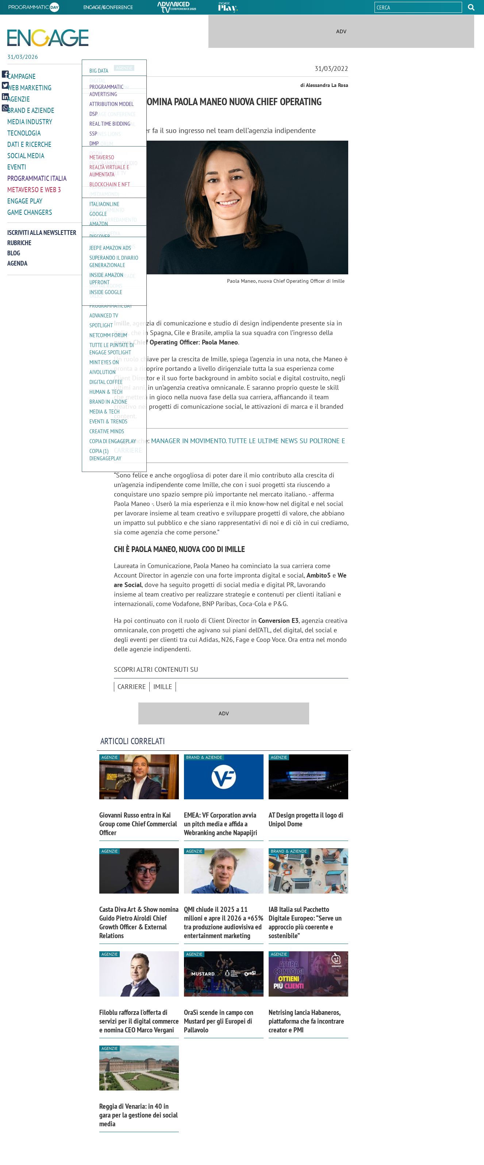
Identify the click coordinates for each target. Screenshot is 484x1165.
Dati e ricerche (27, 141)
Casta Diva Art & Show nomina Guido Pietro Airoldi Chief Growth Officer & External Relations (138, 922)
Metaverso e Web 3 (32, 185)
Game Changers (28, 207)
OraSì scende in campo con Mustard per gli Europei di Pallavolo (218, 1021)
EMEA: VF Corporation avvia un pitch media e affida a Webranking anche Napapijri (220, 824)
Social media (24, 152)
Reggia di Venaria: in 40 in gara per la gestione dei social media (138, 1115)
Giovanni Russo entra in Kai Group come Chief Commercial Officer (138, 824)
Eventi (16, 163)
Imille (162, 686)
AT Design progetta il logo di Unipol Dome (306, 819)
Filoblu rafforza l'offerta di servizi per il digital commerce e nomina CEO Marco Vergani (139, 1021)
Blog (13, 248)
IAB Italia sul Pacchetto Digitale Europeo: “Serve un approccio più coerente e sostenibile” (305, 922)
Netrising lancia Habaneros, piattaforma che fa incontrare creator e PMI (306, 1021)
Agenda (17, 258)
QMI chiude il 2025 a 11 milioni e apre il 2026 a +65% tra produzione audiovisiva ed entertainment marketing (223, 922)
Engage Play (24, 196)
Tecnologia (22, 131)
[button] (471, 7)
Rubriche (19, 238)
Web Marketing (28, 87)
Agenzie (17, 98)
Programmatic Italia (35, 174)
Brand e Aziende (29, 109)
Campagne (20, 76)
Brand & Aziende (204, 757)
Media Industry (28, 120)
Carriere (132, 686)
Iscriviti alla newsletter (41, 228)
